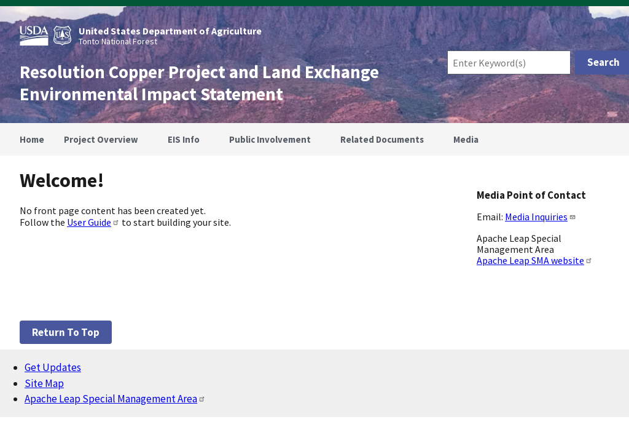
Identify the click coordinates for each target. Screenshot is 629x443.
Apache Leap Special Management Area (115, 398)
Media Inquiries (540, 216)
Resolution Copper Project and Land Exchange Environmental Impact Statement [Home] (199, 83)
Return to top (66, 332)
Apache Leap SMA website (535, 260)
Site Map (44, 383)
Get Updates (53, 367)
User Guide (93, 222)
